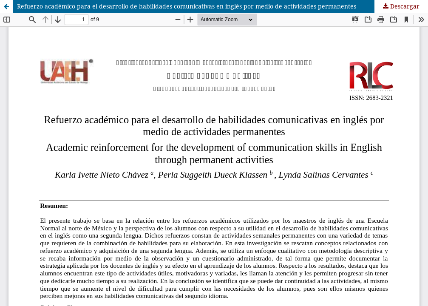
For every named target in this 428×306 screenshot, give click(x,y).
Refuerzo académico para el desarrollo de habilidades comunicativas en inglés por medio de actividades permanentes (186, 6)
